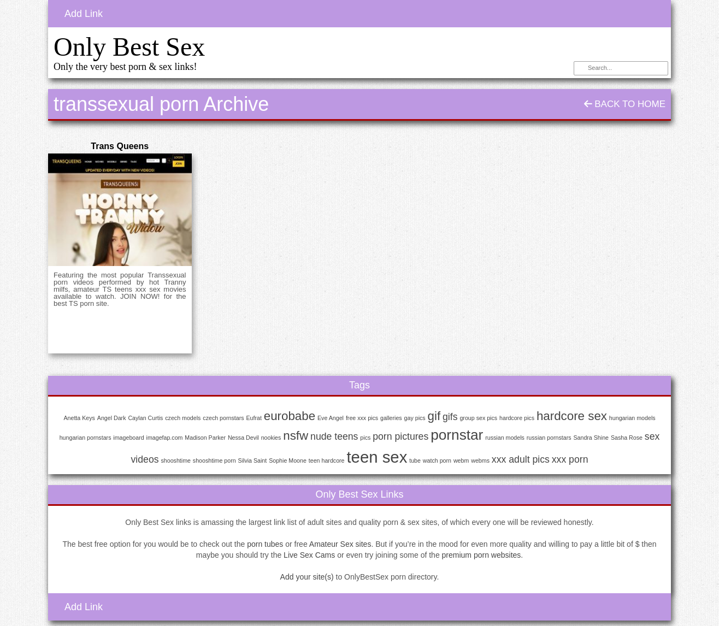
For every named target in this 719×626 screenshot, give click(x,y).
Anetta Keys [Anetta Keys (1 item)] (79, 418)
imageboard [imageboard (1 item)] (128, 437)
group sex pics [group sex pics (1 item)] (478, 418)
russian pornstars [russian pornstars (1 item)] (549, 437)
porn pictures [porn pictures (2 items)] (400, 436)
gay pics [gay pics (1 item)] (415, 418)
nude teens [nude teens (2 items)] (334, 436)
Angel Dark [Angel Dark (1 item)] (111, 418)
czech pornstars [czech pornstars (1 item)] (223, 418)
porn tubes (265, 544)
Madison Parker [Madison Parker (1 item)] (205, 437)
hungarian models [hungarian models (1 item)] (632, 418)
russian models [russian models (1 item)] (504, 437)
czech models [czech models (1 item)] (183, 418)
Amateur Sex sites (340, 544)
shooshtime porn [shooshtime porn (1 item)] (214, 460)
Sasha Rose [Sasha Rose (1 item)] (627, 437)
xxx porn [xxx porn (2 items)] (570, 459)
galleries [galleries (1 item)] (391, 418)
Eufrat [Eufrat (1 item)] (253, 418)
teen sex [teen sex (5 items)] (376, 457)
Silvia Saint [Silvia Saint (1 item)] (252, 460)
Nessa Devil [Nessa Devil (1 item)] (243, 437)
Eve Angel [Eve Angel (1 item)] (330, 418)
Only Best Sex (129, 46)
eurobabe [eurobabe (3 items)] (289, 416)
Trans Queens (120, 146)
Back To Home (624, 104)
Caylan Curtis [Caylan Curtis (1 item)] (145, 418)
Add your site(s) (307, 576)
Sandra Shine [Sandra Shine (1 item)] (591, 437)
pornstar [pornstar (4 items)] (457, 435)
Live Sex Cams (309, 555)
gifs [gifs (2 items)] (450, 416)
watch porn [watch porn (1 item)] (437, 460)
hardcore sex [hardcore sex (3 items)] (572, 416)
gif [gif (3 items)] (434, 416)
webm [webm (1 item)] (461, 460)
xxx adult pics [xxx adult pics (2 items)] (521, 459)
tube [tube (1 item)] (415, 460)
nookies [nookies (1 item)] (271, 437)
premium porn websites (481, 555)
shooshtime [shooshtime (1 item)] (176, 460)
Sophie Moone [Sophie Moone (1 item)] (288, 460)
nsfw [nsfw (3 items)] (295, 435)
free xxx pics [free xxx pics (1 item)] (362, 418)
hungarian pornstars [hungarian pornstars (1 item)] (85, 437)
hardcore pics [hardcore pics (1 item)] (516, 418)
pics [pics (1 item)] (365, 437)
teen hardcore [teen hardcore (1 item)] (327, 460)
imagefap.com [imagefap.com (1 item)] (164, 437)
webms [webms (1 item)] (480, 460)
